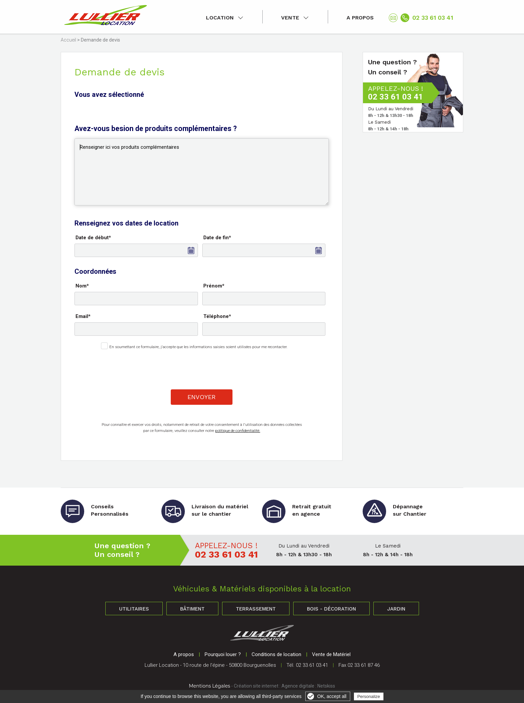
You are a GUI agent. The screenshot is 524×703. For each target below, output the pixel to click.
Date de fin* (217, 238)
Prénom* (213, 286)
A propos (360, 17)
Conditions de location (276, 654)
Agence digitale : (299, 686)
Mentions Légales (209, 686)
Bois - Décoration (331, 609)
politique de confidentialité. (237, 430)
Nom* (82, 286)
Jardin (396, 609)
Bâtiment (192, 609)
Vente (290, 17)
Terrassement (256, 609)
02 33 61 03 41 (432, 17)
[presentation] (202, 368)
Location (220, 17)
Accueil (68, 40)
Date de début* (93, 238)
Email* (83, 316)
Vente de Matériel (331, 654)
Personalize (368, 696)
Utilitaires (134, 609)
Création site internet (256, 686)
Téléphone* (217, 316)
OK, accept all (332, 696)
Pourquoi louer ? (223, 654)
